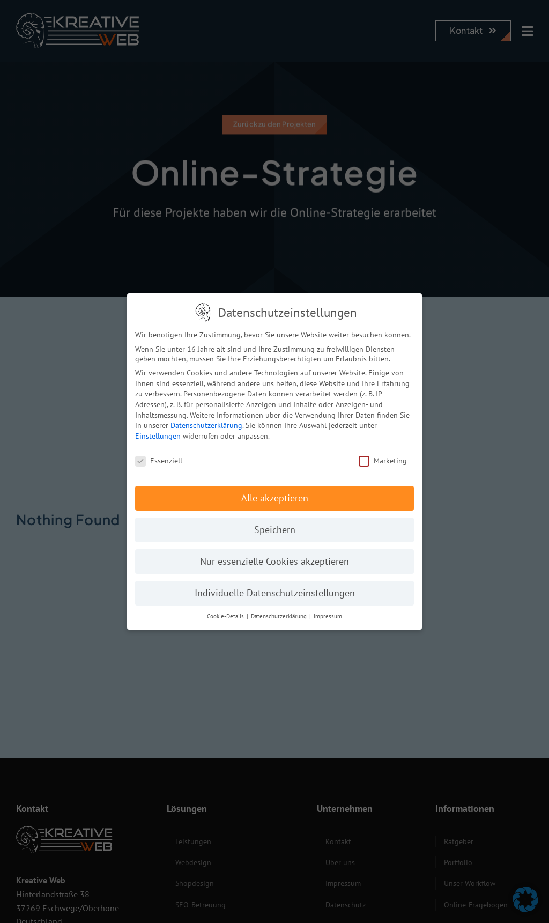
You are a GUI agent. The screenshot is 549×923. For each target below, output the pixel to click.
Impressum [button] (328, 613)
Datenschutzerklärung (206, 422)
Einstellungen (158, 432)
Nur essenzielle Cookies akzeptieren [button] (274, 558)
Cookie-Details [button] (226, 613)
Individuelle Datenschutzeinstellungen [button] (275, 590)
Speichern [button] (274, 526)
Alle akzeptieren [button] (274, 495)
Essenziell (158, 457)
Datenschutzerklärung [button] (279, 613)
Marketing (383, 457)
